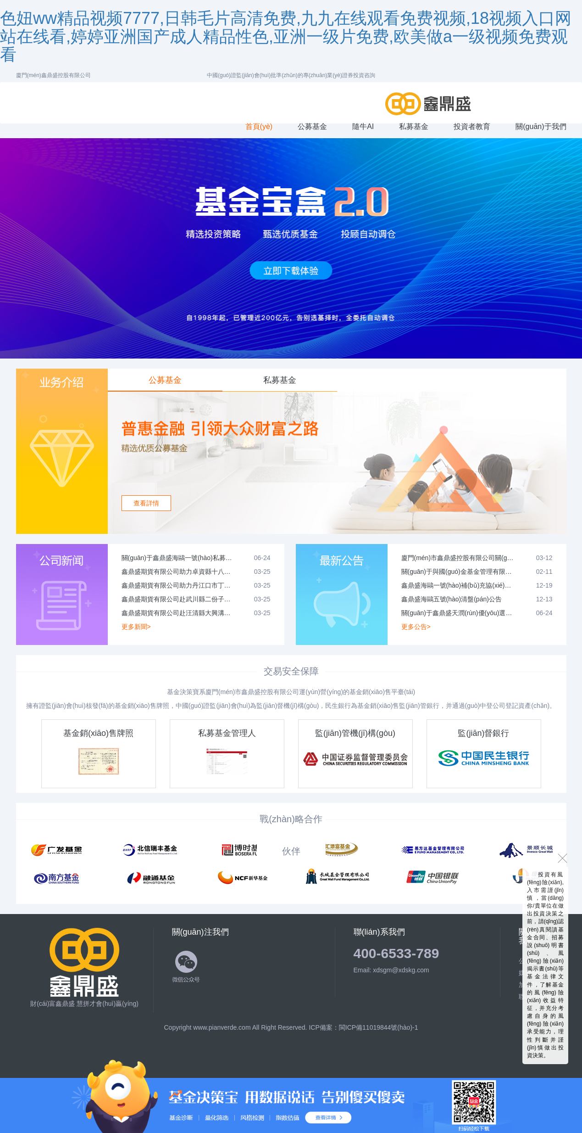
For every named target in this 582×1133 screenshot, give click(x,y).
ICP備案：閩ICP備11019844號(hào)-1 (363, 1027)
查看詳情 (146, 503)
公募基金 (165, 380)
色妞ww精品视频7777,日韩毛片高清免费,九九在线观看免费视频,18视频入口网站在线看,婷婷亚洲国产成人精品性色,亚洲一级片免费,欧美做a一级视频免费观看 (285, 36)
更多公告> (416, 626)
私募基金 (279, 380)
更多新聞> (136, 626)
